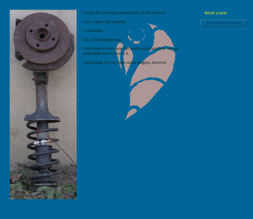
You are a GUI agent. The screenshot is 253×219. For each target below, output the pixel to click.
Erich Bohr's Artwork (223, 23)
